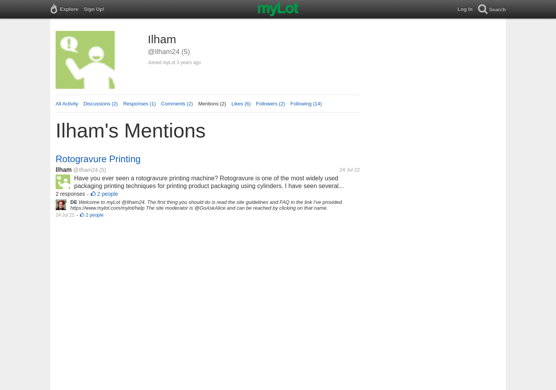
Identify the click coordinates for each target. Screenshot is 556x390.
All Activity (67, 104)
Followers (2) (270, 104)
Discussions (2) (100, 104)
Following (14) (306, 104)
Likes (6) (241, 104)
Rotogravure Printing (98, 159)
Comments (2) (177, 104)
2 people (107, 194)
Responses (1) (139, 104)
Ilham (64, 169)
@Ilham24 (85, 170)
